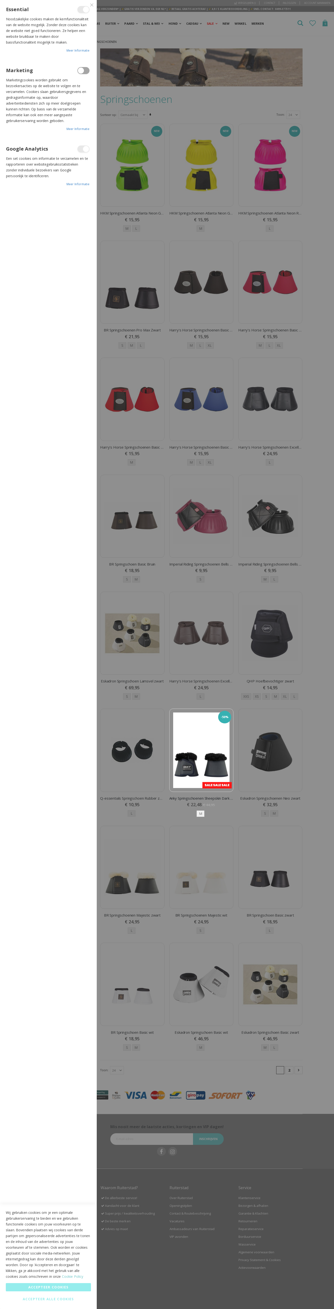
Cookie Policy (72, 1276)
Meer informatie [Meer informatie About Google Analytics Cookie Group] (78, 184)
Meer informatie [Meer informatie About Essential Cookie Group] (78, 50)
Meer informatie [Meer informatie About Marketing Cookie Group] (78, 129)
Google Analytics (83, 149)
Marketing (83, 70)
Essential (83, 9)
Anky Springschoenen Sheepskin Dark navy (201, 798)
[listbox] (201, 813)
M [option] (200, 813)
